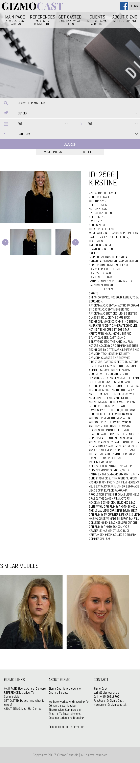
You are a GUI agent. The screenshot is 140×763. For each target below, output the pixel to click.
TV (32, 692)
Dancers (41, 688)
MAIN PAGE (15, 20)
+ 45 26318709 (109, 696)
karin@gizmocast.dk (106, 692)
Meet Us (26, 708)
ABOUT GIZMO (125, 18)
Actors (30, 688)
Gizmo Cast (117, 700)
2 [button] (73, 659)
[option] (31, 612)
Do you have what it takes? (24, 702)
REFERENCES (42, 20)
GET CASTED (70, 20)
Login (134, 6)
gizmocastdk (118, 704)
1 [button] (67, 659)
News (21, 688)
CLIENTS (97, 20)
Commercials (12, 696)
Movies (26, 692)
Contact (38, 708)
